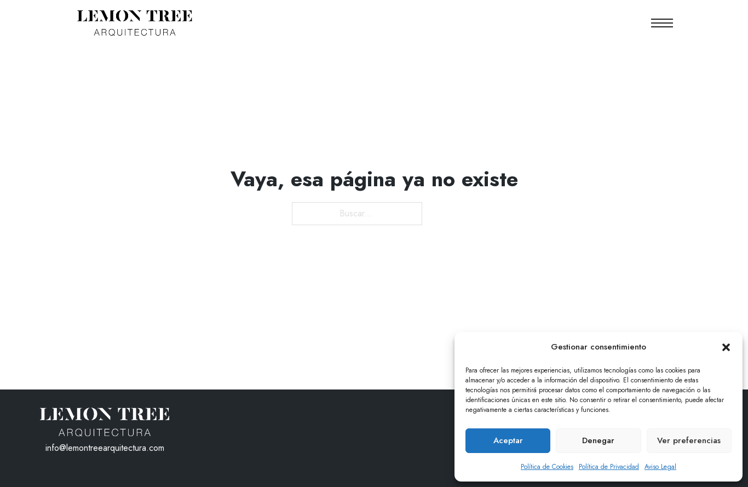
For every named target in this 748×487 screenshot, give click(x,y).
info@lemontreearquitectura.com (104, 448)
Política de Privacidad (609, 467)
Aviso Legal (660, 467)
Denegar (598, 440)
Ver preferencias (689, 440)
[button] (726, 347)
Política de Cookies (547, 467)
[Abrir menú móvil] (662, 23)
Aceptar (508, 440)
